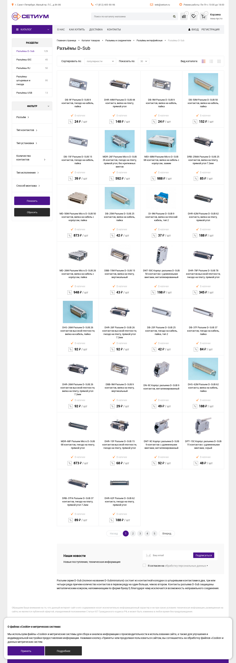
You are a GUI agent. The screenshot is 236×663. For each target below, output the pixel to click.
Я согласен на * (178, 565)
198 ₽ (161, 294)
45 (46, 59)
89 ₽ (77, 522)
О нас (61, 29)
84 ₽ (203, 351)
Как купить (77, 29)
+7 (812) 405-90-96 (105, 4)
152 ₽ (203, 124)
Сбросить (32, 212)
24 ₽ (77, 124)
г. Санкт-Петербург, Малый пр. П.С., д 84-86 (38, 4)
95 (46, 80)
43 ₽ (119, 294)
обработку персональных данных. (186, 565)
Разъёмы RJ (23, 68)
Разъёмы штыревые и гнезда (23, 80)
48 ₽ (203, 465)
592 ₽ (119, 180)
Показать (32, 200)
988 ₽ (161, 180)
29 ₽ (119, 408)
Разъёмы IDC (23, 59)
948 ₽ (77, 294)
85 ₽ (203, 180)
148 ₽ (119, 124)
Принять (26, 651)
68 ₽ (119, 465)
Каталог (24, 29)
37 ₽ (161, 237)
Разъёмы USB (24, 92)
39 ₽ (77, 180)
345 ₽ (203, 294)
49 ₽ (161, 408)
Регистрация (210, 29)
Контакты (114, 29)
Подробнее (63, 651)
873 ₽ (77, 237)
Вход (195, 29)
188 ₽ (203, 237)
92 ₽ (77, 351)
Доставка (96, 29)
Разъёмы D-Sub (25, 51)
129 (46, 51)
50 (46, 68)
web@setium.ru (162, 4)
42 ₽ (119, 237)
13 (46, 92)
